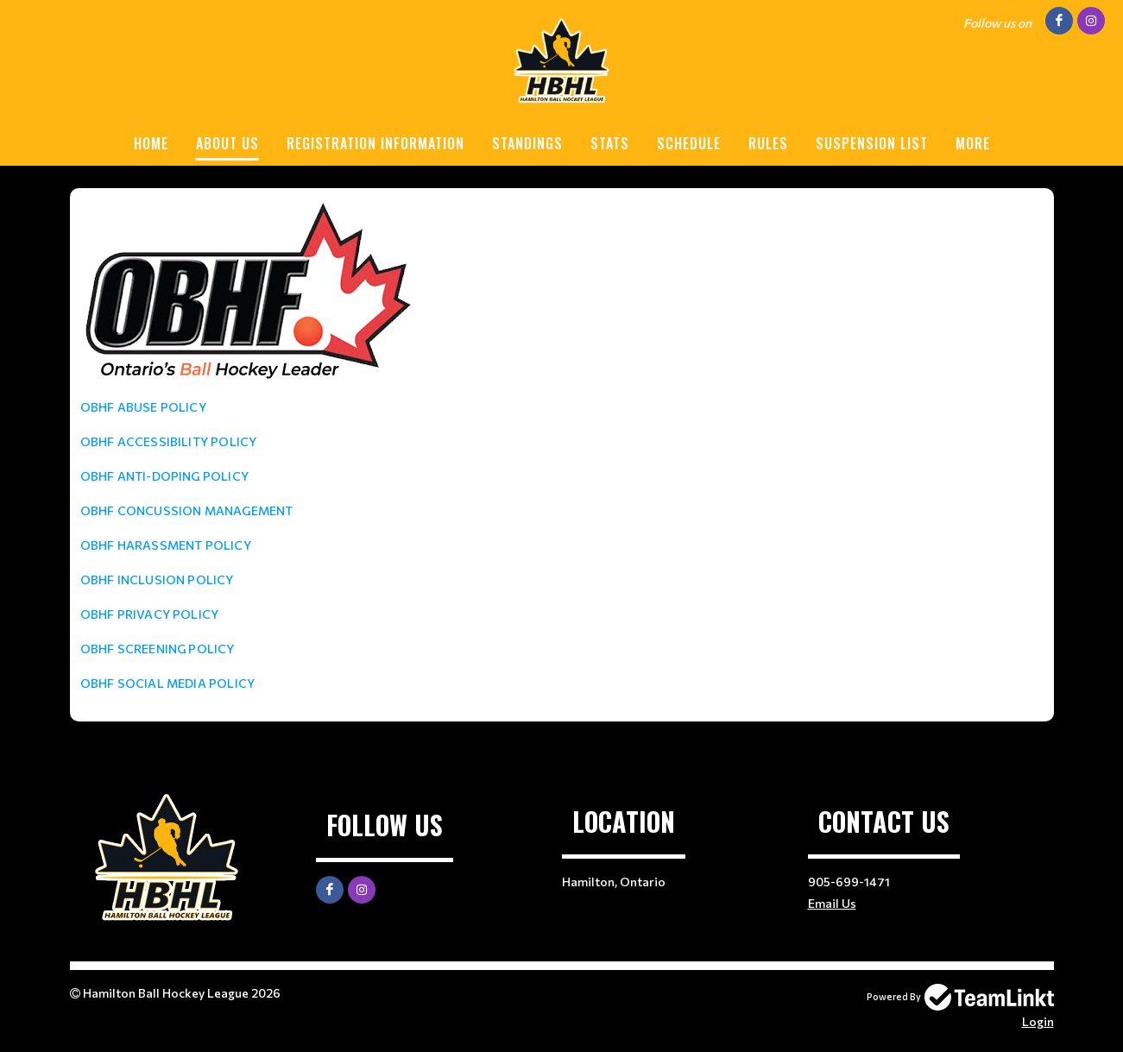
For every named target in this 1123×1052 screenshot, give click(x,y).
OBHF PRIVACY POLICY (149, 614)
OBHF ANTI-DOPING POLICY (164, 476)
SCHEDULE (689, 143)
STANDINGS (527, 143)
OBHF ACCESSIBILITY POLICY (168, 441)
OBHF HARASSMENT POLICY (165, 545)
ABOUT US (227, 143)
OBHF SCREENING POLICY (157, 648)
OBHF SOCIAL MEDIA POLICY (168, 683)
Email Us (832, 903)
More (973, 143)
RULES (768, 143)
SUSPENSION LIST (872, 143)
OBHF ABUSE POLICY (143, 407)
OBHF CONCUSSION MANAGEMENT (186, 510)
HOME (151, 143)
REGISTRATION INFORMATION (375, 143)
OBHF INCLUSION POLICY (157, 579)
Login (1038, 1021)
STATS (609, 143)
